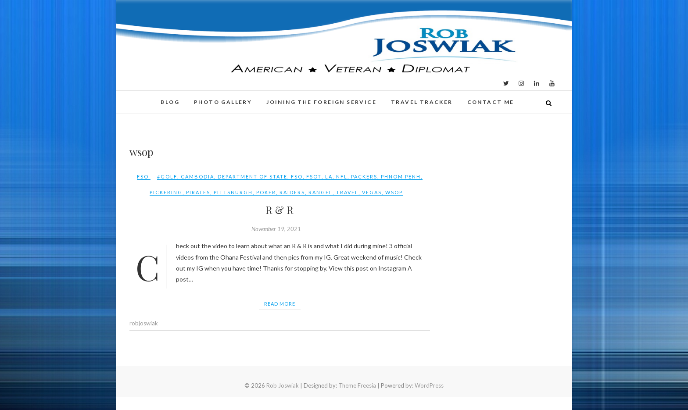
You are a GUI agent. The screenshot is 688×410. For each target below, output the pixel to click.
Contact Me (490, 102)
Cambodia (197, 176)
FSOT (314, 176)
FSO (143, 176)
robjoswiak (143, 323)
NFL (342, 176)
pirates (198, 192)
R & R (279, 210)
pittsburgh (233, 192)
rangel (320, 192)
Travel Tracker (422, 102)
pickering (166, 192)
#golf (167, 176)
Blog (170, 102)
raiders (292, 192)
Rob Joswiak (282, 385)
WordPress (429, 385)
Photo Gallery (223, 102)
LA (329, 176)
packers (364, 176)
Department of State (252, 176)
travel (347, 192)
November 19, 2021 (276, 228)
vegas (372, 192)
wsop (394, 192)
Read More (279, 304)
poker (266, 192)
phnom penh (401, 176)
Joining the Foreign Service (321, 102)
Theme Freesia (357, 385)
